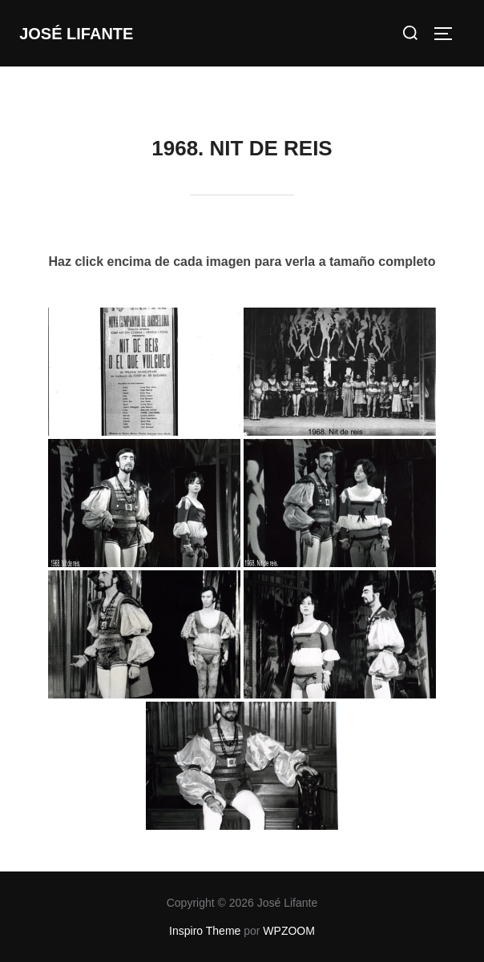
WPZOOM (289, 930)
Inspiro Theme (204, 930)
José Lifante (76, 33)
